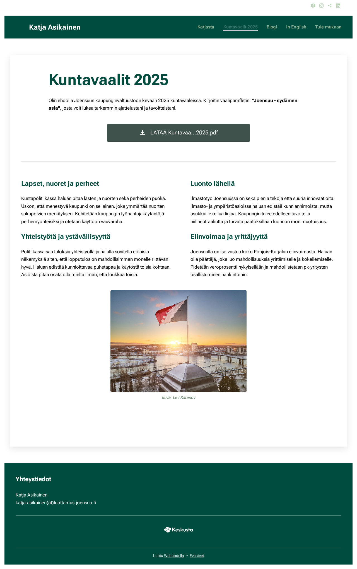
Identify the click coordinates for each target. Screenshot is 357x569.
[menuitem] (211, 27)
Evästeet (197, 555)
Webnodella (174, 555)
